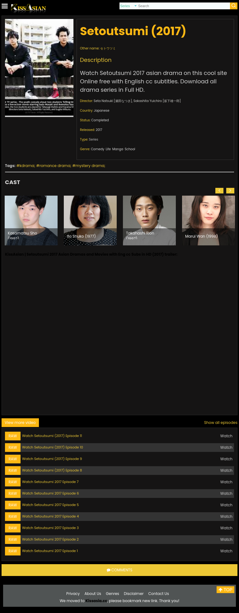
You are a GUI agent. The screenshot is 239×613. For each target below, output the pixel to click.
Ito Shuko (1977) (81, 236)
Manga (117, 149)
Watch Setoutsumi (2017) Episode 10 (52, 447)
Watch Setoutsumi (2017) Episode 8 (52, 470)
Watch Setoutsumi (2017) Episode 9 (52, 458)
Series (93, 139)
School (130, 149)
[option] (31, 220)
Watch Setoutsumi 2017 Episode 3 (50, 527)
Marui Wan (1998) (201, 236)
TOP (225, 589)
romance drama (55, 165)
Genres (112, 593)
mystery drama (90, 165)
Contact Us (158, 593)
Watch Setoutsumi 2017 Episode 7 (50, 481)
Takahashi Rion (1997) (140, 234)
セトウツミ (108, 48)
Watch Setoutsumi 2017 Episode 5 (50, 504)
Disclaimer (133, 593)
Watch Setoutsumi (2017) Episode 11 (52, 435)
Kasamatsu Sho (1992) (22, 234)
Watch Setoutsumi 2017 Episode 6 (50, 493)
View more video (20, 422)
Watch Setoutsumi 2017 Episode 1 (50, 550)
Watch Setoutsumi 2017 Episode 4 (50, 516)
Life (108, 149)
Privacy (73, 593)
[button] (219, 190)
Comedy (97, 149)
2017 (99, 130)
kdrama (27, 165)
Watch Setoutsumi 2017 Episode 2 (50, 539)
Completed (100, 120)
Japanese (102, 110)
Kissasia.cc (96, 600)
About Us (93, 593)
